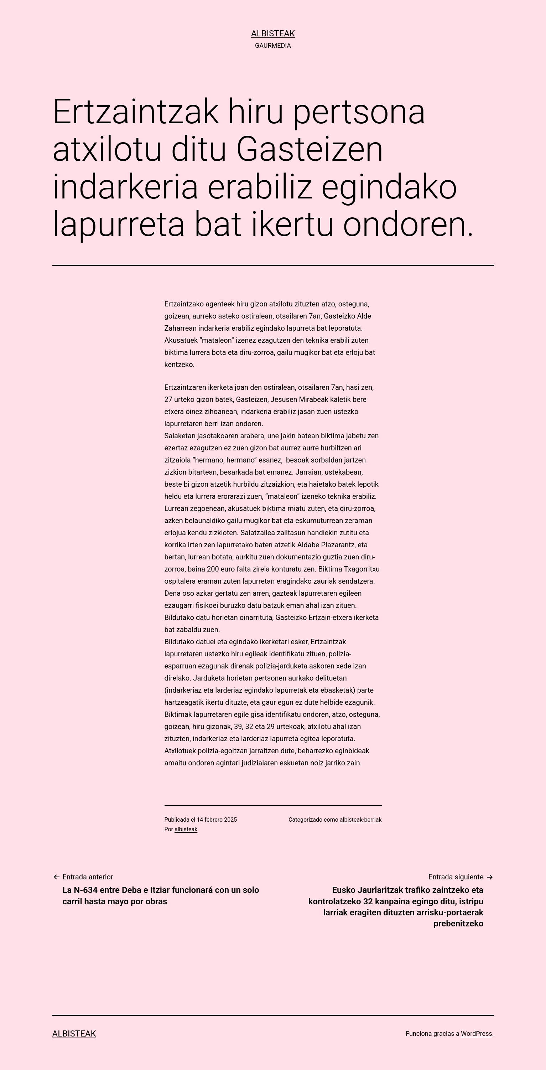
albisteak (273, 33)
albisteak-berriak (361, 819)
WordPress (476, 1033)
